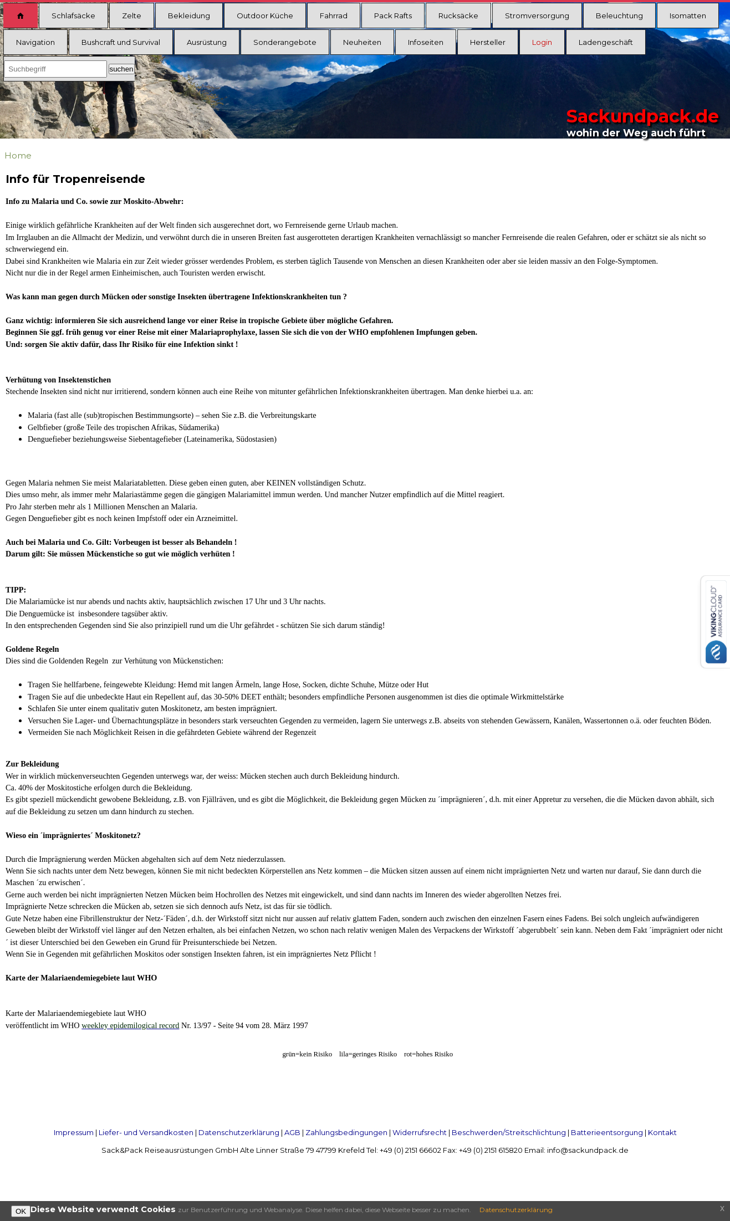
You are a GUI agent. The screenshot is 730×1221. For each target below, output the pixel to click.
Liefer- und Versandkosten (146, 1132)
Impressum (74, 1132)
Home (18, 155)
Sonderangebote (284, 42)
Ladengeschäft (606, 42)
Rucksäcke (458, 15)
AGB (292, 1132)
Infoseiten (425, 42)
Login (542, 42)
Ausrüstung (207, 42)
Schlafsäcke (73, 15)
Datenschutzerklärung (238, 1132)
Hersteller (488, 42)
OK (21, 1211)
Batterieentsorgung (607, 1132)
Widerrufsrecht (419, 1132)
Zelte (131, 15)
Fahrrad (334, 15)
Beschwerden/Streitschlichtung (509, 1132)
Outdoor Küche (265, 15)
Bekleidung (189, 15)
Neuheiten (362, 42)
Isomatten (688, 15)
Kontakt (662, 1132)
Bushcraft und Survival (120, 42)
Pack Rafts (393, 15)
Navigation (35, 42)
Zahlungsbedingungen (346, 1132)
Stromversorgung (537, 15)
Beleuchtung (619, 15)
